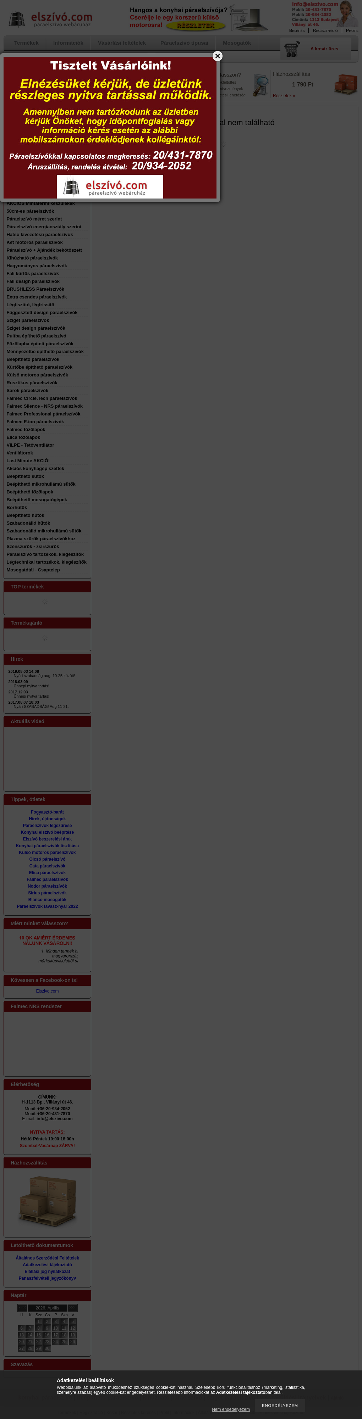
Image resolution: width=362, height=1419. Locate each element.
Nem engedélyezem (231, 1409)
